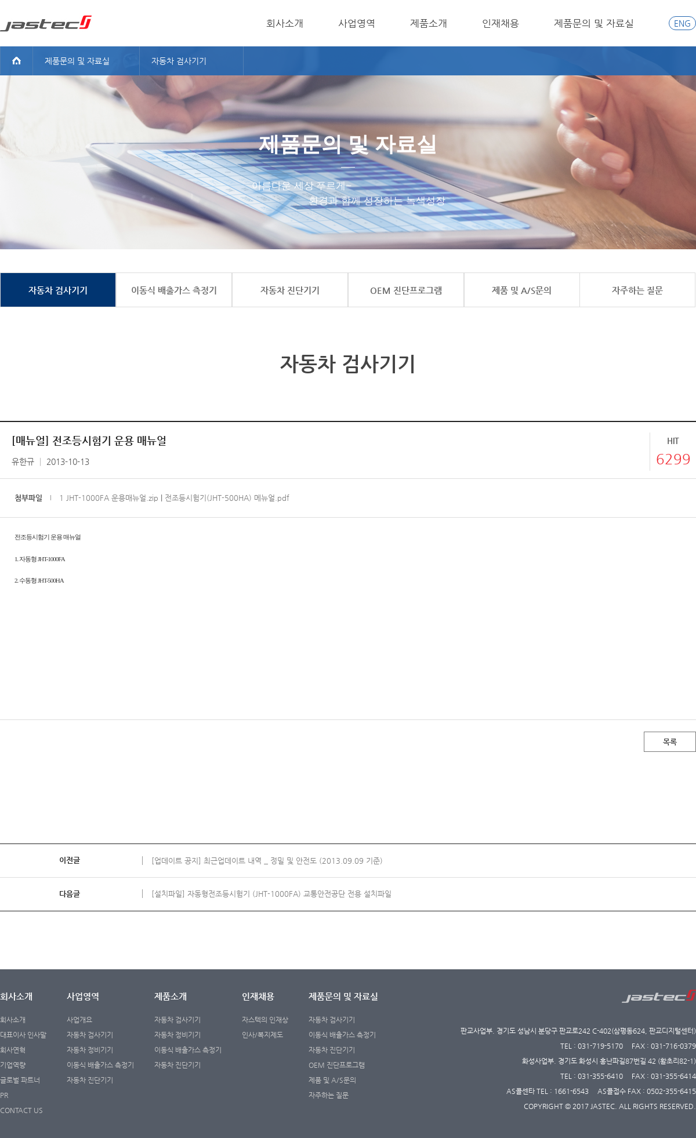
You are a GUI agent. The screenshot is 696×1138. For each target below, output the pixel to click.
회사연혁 (13, 1050)
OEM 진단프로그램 (337, 1065)
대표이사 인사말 (23, 1035)
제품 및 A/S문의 (332, 1080)
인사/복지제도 (262, 1035)
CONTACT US (21, 1110)
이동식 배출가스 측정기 (100, 1065)
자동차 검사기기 (90, 1035)
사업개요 (79, 1020)
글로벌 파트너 (20, 1080)
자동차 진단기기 (90, 1080)
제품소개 (428, 23)
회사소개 (284, 23)
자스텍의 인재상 (265, 1020)
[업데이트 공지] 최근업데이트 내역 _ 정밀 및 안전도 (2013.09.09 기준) (267, 860)
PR (4, 1095)
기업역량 (13, 1065)
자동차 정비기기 (90, 1050)
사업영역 (356, 23)
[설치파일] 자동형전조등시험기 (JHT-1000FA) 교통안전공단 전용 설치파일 (271, 893)
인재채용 (500, 23)
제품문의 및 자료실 (594, 23)
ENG (682, 23)
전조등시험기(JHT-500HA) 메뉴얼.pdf (227, 497)
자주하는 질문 (329, 1095)
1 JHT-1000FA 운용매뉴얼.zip (108, 497)
